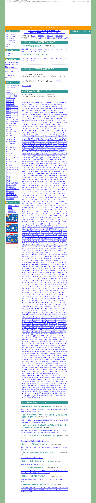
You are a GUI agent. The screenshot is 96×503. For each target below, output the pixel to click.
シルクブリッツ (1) (50, 191)
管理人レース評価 (11, 185)
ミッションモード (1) (57, 308)
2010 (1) (55, 102)
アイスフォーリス (27, 58)
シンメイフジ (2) (56, 193)
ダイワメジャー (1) (59, 227)
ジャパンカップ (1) (58, 195)
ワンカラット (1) (54, 343)
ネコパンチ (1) (37, 258)
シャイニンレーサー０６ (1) (54, 187)
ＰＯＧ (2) (27, 118)
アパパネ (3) (61, 134)
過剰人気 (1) (44, 351)
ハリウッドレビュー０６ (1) (32, 262)
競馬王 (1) (32, 357)
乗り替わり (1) (32, 375)
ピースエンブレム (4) (34, 274)
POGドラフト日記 (11, 96)
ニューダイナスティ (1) (58, 256)
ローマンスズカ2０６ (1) (53, 340)
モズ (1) (24, 320)
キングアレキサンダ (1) (59, 165)
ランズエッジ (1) (27, 324)
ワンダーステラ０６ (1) (35, 345)
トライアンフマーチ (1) (39, 250)
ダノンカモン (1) (46, 231)
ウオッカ (8, 127)
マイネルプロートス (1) (49, 300)
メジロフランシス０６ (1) (32, 318)
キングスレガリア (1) (42, 167)
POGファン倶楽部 (13, 206)
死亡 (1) (45, 371)
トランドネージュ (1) (52, 250)
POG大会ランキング (12, 108)
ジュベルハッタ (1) (49, 199)
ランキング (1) (62, 322)
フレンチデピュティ (12, 155)
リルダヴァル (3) (50, 330)
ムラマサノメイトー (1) (50, 310)
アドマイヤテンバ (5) (37, 134)
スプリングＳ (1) (52, 207)
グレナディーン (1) (47, 171)
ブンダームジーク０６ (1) (39, 286)
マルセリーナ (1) (37, 306)
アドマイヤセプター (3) (54, 132)
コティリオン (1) (29, 177)
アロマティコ (46, 58)
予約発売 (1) (28, 397)
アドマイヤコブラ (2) (30, 130)
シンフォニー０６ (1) (44, 193)
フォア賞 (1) (47, 282)
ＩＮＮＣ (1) (29, 116)
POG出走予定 (10, 100)
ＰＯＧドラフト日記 (12, 120)
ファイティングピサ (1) (54, 276)
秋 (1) (62, 371)
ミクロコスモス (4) (47, 306)
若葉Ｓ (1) (58, 371)
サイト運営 (9, 135)
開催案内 (8, 171)
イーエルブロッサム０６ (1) (44, 144)
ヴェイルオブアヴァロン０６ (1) (33, 349)
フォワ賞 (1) (35, 284)
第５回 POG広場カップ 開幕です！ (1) (42, 379)
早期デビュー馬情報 (12, 197)
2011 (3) (24, 104)
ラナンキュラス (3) (40, 322)
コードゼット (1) (57, 173)
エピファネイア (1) (40, 156)
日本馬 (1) (25, 387)
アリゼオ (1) (41, 138)
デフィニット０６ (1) (58, 243)
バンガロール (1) (61, 266)
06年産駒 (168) (26, 102)
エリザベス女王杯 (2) (53, 156)
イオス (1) (56, 144)
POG (33, 36)
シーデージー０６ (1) (34, 185)
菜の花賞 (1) (45, 365)
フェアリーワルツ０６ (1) (36, 280)
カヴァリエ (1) (42, 163)
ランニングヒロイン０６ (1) (40, 324)
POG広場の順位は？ (13, 87)
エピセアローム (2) (29, 156)
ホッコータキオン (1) (57, 294)
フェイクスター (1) (50, 280)
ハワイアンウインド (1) (47, 262)
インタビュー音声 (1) (30, 148)
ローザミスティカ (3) (49, 337)
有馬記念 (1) (44, 395)
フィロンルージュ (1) (57, 278)
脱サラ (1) (57, 379)
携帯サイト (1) (53, 357)
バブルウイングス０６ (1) (57, 264)
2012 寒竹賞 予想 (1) (48, 104)
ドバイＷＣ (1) (38, 252)
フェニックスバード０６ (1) (35, 282)
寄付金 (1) (60, 353)
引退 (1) (32, 351)
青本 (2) (42, 377)
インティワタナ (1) (42, 148)
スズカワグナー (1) (32, 205)
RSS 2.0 (10, 53)
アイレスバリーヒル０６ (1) (50, 124)
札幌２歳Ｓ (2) (52, 367)
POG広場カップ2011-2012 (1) (40, 112)
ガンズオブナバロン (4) (54, 163)
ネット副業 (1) (46, 258)
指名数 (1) (27, 369)
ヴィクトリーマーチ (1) (37, 347)
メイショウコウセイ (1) (59, 312)
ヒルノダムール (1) (45, 270)
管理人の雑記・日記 (12, 183)
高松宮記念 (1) (32, 365)
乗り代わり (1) (41, 375)
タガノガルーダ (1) (59, 221)
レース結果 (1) (52, 332)
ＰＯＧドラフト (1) (35, 118)
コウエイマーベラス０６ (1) (37, 175)
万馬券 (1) (40, 393)
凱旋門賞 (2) (56, 351)
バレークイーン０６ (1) (49, 266)
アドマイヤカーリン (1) (48, 128)
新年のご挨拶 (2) (29, 377)
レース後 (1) (61, 332)
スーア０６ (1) (28, 201)
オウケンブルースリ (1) (42, 159)
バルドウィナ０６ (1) (35, 266)
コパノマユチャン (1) (40, 177)
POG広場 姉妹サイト (13, 85)
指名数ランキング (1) (36, 369)
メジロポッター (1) (46, 318)
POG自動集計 (12, 212)
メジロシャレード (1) (56, 314)
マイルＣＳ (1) (42, 302)
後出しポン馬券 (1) (60, 363)
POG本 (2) (61, 112)
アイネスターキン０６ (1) (53, 122)
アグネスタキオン (11, 123)
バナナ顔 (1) (45, 264)
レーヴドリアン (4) (29, 336)
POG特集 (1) (53, 112)
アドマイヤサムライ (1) (56, 130)
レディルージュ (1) (37, 337)
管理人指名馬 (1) (35, 353)
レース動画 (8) (51, 334)
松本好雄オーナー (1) (58, 373)
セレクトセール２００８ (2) (47, 215)
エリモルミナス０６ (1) (35, 158)
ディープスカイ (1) (43, 241)
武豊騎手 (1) (48, 391)
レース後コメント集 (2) (40, 334)
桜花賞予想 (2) (43, 367)
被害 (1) (60, 389)
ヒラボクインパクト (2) (32, 270)
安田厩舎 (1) (58, 349)
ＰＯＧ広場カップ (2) (47, 118)
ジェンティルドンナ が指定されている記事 (51, 28)
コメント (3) (50, 177)
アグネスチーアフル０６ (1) (35, 126)
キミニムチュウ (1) (36, 165)
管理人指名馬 (10, 187)
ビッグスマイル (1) (38, 272)
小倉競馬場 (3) (47, 373)
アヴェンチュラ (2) (30, 144)
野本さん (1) (30, 395)
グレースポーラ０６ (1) (35, 171)
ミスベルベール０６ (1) (44, 308)
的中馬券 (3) (46, 383)
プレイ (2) (28, 290)
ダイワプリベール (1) (47, 227)
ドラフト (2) (61, 252)
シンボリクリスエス (12, 137)
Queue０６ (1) (26, 114)
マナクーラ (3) (62, 304)
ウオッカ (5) (56, 150)
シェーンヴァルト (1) (57, 185)
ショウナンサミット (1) (58, 189)
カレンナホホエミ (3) (31, 163)
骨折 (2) (39, 365)
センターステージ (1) (28, 217)
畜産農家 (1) (34, 381)
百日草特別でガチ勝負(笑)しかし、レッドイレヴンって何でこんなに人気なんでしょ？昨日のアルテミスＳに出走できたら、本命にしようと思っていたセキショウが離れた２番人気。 (44, 490)
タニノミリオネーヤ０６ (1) (50, 223)
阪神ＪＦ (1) (53, 365)
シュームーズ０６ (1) (44, 189)
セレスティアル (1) (61, 215)
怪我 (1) (50, 351)
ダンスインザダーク (12, 149)
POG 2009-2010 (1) (56, 106)
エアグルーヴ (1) (54, 152)
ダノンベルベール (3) (47, 233)
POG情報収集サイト (12, 106)
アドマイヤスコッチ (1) (40, 132)
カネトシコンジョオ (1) (42, 161)
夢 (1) (53, 393)
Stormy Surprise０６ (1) (38, 114)
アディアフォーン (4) (34, 128)
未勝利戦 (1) (47, 393)
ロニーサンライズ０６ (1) (47, 341)
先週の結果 (64, 38)
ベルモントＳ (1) (56, 292)
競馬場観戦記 (10, 193)
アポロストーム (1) (38, 136)
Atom (9, 55)
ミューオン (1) (38, 310)
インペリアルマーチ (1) (32, 150)
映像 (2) (37, 351)
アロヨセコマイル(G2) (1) (55, 140)
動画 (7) (53, 385)
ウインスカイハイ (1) (45, 150)
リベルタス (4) (40, 330)
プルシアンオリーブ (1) (52, 288)
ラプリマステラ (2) (52, 322)
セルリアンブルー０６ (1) (31, 215)
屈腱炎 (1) (46, 357)
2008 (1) (33, 102)
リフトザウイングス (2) (28, 330)
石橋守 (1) (48, 377)
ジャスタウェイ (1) (46, 195)
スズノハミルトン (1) (44, 205)
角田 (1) (27, 353)
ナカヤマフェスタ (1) (38, 254)
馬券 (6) (48, 387)
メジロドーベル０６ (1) (50, 316)
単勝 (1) (27, 381)
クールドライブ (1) (54, 167)
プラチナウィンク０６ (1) (55, 286)
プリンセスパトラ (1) (38, 288)
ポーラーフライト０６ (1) (40, 296)
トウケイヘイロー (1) (58, 249)
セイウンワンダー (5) (55, 211)
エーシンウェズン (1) (28, 152)
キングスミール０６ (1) (28, 167)
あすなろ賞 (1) (40, 120)
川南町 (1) (59, 377)
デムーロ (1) (31, 245)
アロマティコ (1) (43, 140)
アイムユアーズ (37, 58)
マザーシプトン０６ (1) (36, 304)
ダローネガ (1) (58, 233)
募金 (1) (54, 391)
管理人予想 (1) (44, 353)
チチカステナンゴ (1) (38, 235)
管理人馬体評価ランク (12, 189)
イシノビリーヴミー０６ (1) (36, 146)
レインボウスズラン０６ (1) (43, 336)
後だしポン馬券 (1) (34, 359)
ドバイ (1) (31, 252)
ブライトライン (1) (56, 284)
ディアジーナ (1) (54, 241)
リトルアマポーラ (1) (61, 328)
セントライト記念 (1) (40, 217)
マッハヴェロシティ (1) (50, 304)
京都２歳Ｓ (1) (57, 355)
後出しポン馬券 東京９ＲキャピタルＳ (32, 464)
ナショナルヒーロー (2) (52, 254)
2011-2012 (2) (31, 104)
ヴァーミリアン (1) (55, 345)
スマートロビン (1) (56, 209)
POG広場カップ (10, 98)
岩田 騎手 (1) (53, 353)
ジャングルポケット (12, 139)
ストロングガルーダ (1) (31, 207)
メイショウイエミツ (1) (45, 312)
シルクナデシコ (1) (38, 191)
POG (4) (47, 106)
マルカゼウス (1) (27, 306)
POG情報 (41, 36)
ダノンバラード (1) (56, 231)
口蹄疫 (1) (25, 365)
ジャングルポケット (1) (36, 199)
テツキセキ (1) (36, 239)
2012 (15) (38, 104)
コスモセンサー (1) (51, 175)
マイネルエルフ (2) (36, 300)
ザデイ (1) (25, 185)
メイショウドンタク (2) (43, 314)
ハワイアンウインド (12, 42)
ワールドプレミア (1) (30, 343)
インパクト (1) (52, 148)
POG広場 (33, 28)
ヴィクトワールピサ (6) (52, 347)
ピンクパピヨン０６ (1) (40, 276)
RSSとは (59, 81)
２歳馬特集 (59, 36)
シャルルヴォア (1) (32, 189)
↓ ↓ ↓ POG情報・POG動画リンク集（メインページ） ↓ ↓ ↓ (44, 33)
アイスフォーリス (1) (39, 122)
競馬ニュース (10, 191)
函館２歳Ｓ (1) (31, 389)
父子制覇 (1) (35, 391)
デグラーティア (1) (46, 243)
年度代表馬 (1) (37, 387)
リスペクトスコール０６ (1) (46, 328)
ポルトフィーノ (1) (54, 296)
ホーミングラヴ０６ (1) (43, 294)
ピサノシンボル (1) (46, 274)
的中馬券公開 (10, 199)
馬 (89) (44, 387)
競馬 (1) (26, 357)
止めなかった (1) (38, 371)
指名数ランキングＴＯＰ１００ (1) (53, 369)
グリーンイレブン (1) (56, 169)
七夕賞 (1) (51, 371)
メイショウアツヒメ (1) (31, 312)
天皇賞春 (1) (60, 383)
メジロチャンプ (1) (37, 316)
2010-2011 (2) (63, 102)
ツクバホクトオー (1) (51, 235)
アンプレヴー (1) (52, 142)
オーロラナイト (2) (29, 159)
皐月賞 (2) (60, 367)
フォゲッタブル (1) (56, 282)
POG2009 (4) (25, 108)
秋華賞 (32, 60)
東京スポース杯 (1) (33, 385)
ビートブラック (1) (56, 270)
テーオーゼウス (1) (58, 237)
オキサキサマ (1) (54, 159)
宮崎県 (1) (33, 355)
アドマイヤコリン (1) (43, 130)
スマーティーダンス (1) (44, 209)
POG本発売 (9, 117)
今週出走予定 (50, 38)
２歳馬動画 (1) (58, 114)
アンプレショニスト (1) (40, 142)
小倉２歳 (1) (39, 373)
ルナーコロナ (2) (35, 332)
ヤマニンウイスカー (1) (33, 320)
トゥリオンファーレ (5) (31, 249)
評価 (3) (29, 391)
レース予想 (9, 165)
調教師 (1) (35, 383)
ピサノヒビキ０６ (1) (58, 274)
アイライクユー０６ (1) (35, 124)
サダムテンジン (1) (32, 181)
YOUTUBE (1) (49, 114)
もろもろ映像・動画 (12, 121)
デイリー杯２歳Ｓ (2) (34, 243)
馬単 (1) (61, 387)
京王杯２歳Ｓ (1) (41, 355)
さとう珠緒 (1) (49, 120)
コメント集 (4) (58, 177)
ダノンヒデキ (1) (35, 233)
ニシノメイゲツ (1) (45, 256)
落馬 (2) (34, 397)
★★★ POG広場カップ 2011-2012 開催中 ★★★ (44, 31)
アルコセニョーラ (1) (52, 138)
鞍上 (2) (27, 351)
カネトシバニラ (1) (55, 161)
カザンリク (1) (31, 161)
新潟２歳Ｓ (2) (50, 375)
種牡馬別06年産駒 (11, 195)
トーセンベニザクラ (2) (48, 246)
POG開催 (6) (60, 108)
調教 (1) (63, 381)
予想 (35, 60)
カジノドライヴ (10, 129)
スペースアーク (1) (31, 209)
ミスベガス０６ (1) (31, 308)
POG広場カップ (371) (33, 110)
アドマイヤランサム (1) (50, 134)
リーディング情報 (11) (48, 326)
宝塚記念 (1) (60, 391)
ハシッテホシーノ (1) (48, 260)
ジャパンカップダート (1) (41, 197)
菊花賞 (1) (27, 355)
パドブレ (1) (52, 268)
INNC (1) (42, 106)
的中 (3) (40, 383)
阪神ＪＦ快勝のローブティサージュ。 (32, 458)
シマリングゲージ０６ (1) (38, 187)
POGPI (10, 208)
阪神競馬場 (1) (35, 367)
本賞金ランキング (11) (30, 393)
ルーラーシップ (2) (60, 330)
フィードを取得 (26, 86)
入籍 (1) (30, 387)
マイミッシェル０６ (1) (31, 302)
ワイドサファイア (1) (43, 343)
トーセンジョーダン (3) (51, 245)
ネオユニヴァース (11, 151)
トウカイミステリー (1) (45, 249)
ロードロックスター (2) (39, 340)
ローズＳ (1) (60, 337)
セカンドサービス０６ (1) (52, 213)
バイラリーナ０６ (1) (35, 264)
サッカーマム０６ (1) (44, 181)
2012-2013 (9, 92)
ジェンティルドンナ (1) (33, 195)
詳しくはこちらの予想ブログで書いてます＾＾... (35, 441)
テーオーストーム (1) (45, 237)
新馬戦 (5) (37, 377)
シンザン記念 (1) (33, 193)
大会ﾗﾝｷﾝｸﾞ (41, 38)
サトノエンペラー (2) (57, 181)
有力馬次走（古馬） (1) (55, 395)
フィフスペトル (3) (44, 278)
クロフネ (8, 133)
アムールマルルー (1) (51, 136)
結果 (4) (26, 359)
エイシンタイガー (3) (31, 154)
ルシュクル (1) (26, 332)
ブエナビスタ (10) (44, 284)
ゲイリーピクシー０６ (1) (44, 173)
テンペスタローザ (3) (47, 239)
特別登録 (57, 38)
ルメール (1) (44, 332)
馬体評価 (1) (55, 387)
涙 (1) (38, 397)
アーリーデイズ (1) (59, 120)
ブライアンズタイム (12, 157)
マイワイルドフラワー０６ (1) (56, 302)
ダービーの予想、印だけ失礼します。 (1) (45, 225)
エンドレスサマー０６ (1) (49, 158)
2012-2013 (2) (58, 104)
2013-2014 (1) (28, 106)
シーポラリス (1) (46, 185)
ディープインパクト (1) (31, 241)
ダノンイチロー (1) (34, 231)
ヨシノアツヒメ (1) (46, 320)
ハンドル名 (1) (59, 262)
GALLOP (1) (35, 106)
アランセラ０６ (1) (32, 138)
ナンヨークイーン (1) (33, 256)
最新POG (49, 36)
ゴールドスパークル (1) (35, 179)
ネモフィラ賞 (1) (56, 258)
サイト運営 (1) (54, 179)
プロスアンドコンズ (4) (51, 290)
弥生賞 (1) (37, 395)
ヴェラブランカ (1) (48, 349)
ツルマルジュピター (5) (32, 237)
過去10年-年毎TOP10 (12, 169)
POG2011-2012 (10, 94)
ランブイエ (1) (53, 324)
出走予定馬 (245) (30, 373)
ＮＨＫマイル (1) (49, 116)
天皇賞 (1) (54, 383)
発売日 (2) (54, 389)
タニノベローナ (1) (36, 223)
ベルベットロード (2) (44, 292)
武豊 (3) (41, 391)
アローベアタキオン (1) (31, 140)
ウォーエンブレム (11, 125)
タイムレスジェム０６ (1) (31, 221)
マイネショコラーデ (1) (36, 298)
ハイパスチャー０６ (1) (35, 260)
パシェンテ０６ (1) (27, 268)
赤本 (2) (53, 377)
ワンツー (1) (45, 345)
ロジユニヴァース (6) (33, 341)
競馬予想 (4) (38, 357)
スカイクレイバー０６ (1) (51, 203)
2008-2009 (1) (40, 102)
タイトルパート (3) (47, 219)
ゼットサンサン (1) (53, 217)
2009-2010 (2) (49, 102)
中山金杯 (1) (41, 381)
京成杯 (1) (49, 355)
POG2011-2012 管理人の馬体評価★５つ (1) (43, 108)
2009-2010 (9, 90)
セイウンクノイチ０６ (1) (40, 211)
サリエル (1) (52, 183)
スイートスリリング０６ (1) (41, 201)
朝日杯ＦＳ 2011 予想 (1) (53, 381)
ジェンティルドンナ (56, 58)
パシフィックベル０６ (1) (40, 268)
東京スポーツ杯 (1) (45, 385)
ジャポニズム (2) (55, 197)
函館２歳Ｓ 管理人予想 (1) (43, 389)
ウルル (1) (63, 150)
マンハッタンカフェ (12, 159)
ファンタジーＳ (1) (33, 278)
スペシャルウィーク (12, 141)
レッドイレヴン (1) (57, 336)
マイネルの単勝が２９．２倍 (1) (53, 298)
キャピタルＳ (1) (47, 165)
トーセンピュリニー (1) (33, 246)
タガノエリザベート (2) (46, 221)
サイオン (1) (45, 179)
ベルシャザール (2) (32, 292)
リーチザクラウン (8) (35, 326)
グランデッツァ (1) (43, 169)
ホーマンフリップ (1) (30, 294)
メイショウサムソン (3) (28, 314)
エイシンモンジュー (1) (45, 154)
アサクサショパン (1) (49, 126)
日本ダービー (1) (61, 385)
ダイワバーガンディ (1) (33, 227)
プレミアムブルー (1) (38, 290)
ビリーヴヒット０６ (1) (52, 272)
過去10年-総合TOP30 (12, 167)
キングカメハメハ (11, 131)
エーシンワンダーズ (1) (41, 152)
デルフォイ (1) (39, 245)
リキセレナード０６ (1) (31, 328)
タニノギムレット (11, 147)
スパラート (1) (42, 207)
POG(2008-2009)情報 (11, 62)
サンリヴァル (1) (61, 183)
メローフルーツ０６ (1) (59, 318)
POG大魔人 (11, 210)
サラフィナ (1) (43, 183)
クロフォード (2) (33, 169)
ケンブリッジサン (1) (30, 173)
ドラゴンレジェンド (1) (50, 252)
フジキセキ (9, 153)
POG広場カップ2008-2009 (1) (49, 110)
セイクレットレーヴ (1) (37, 213)
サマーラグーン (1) (33, 183)
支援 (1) (30, 371)
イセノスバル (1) (50, 146)
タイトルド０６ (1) (36, 219)
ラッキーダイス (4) (29, 322)
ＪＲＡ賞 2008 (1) (38, 116)
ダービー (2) (29, 225)
